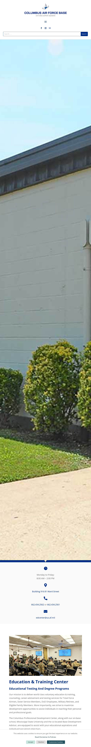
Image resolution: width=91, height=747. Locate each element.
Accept (30, 742)
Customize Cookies (56, 742)
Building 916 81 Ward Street (45, 591)
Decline (41, 742)
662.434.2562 (37, 604)
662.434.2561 (53, 604)
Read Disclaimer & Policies (45, 737)
